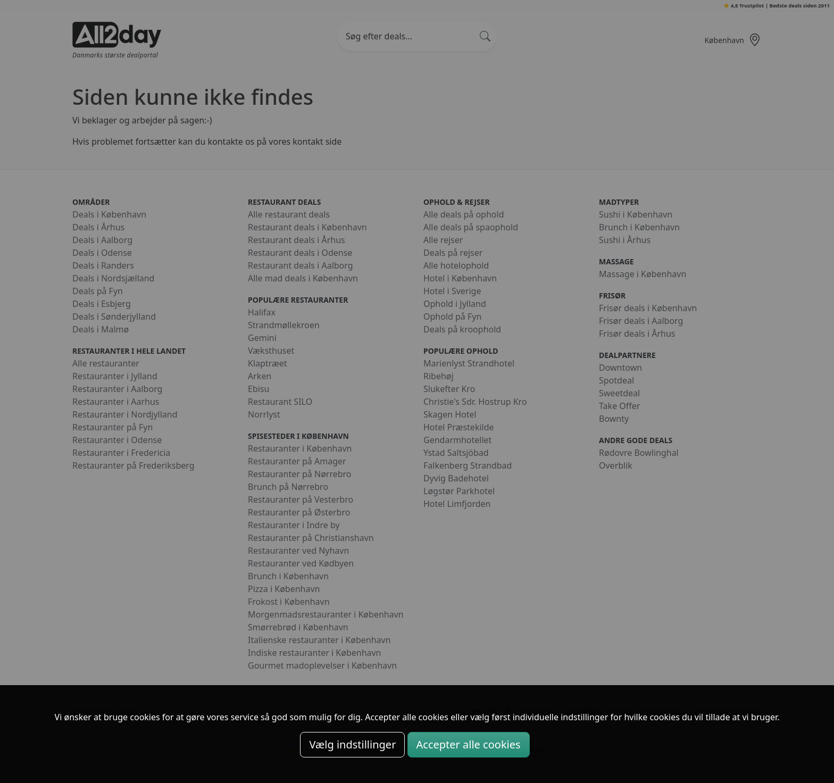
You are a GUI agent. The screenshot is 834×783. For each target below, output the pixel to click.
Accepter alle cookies (468, 744)
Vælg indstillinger (352, 744)
